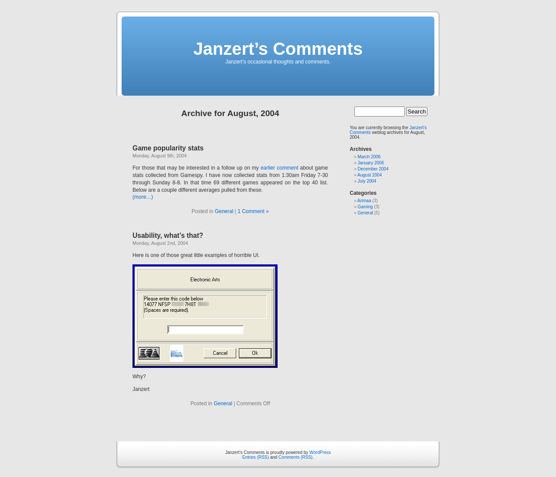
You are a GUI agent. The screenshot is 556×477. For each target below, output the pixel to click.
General (224, 211)
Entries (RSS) (255, 457)
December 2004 (372, 169)
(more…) (142, 197)
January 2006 (370, 162)
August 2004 (369, 175)
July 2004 (366, 181)
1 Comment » (253, 211)
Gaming (365, 206)
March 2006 (369, 156)
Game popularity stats (168, 148)
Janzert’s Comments (278, 48)
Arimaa (364, 200)
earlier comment (279, 168)
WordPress (320, 452)
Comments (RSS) (295, 457)
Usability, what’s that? (167, 235)
